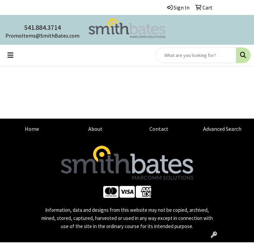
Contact (158, 128)
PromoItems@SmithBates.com (42, 35)
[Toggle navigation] (10, 55)
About (95, 128)
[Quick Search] (196, 55)
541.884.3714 (42, 27)
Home (32, 128)
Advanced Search (222, 128)
